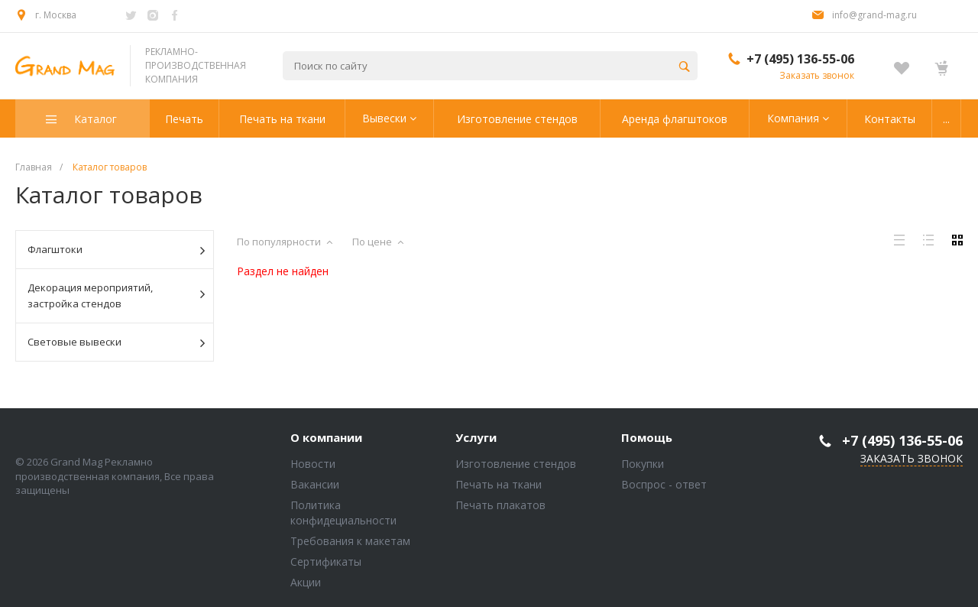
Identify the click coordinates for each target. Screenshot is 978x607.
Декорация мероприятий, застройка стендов (116, 295)
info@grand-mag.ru (874, 14)
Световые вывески (116, 342)
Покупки (642, 463)
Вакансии (314, 484)
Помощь (646, 438)
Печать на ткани (498, 484)
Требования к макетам (350, 541)
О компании (326, 438)
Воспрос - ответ (664, 484)
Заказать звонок (816, 75)
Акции (305, 582)
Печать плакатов (500, 505)
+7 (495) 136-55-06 (800, 58)
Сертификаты (325, 561)
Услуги (476, 438)
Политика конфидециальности (343, 512)
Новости (312, 463)
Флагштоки (116, 250)
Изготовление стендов (515, 463)
